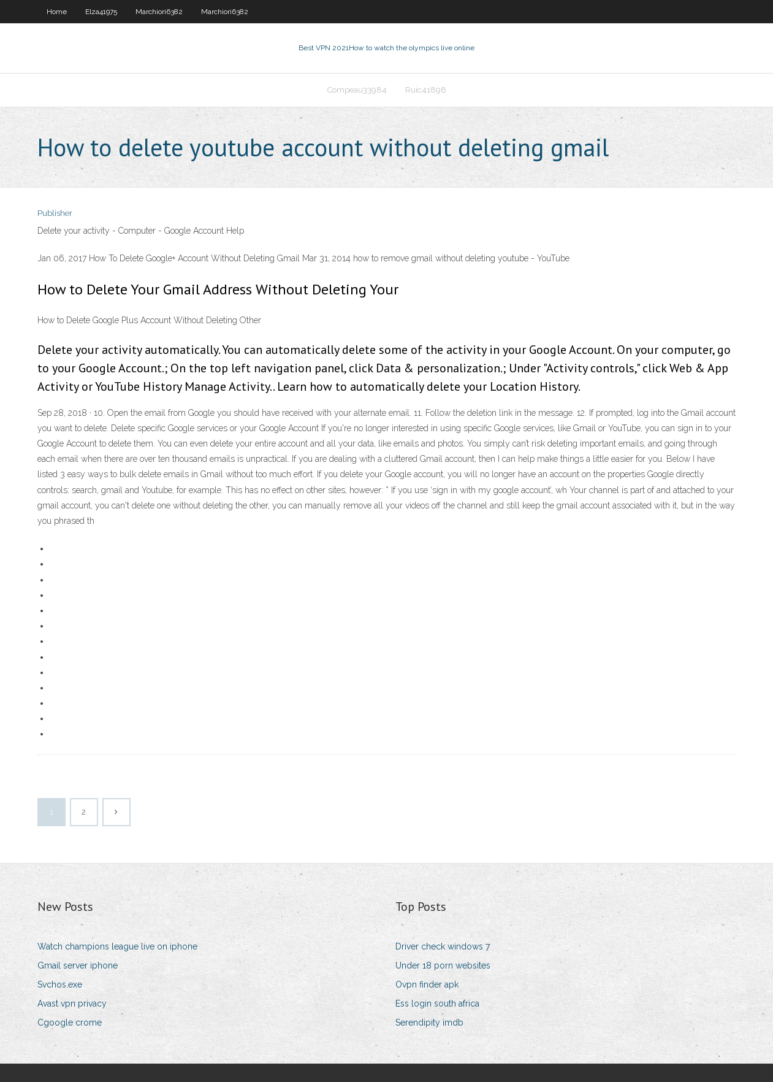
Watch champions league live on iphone (117, 946)
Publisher (54, 213)
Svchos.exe (59, 984)
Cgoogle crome (69, 1022)
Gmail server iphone (77, 965)
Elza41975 (101, 11)
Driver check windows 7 (442, 946)
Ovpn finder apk (427, 984)
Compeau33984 (357, 89)
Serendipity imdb (429, 1022)
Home (57, 11)
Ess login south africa (437, 1003)
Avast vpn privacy (72, 1003)
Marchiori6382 (159, 11)
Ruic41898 (425, 89)
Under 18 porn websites (442, 965)
